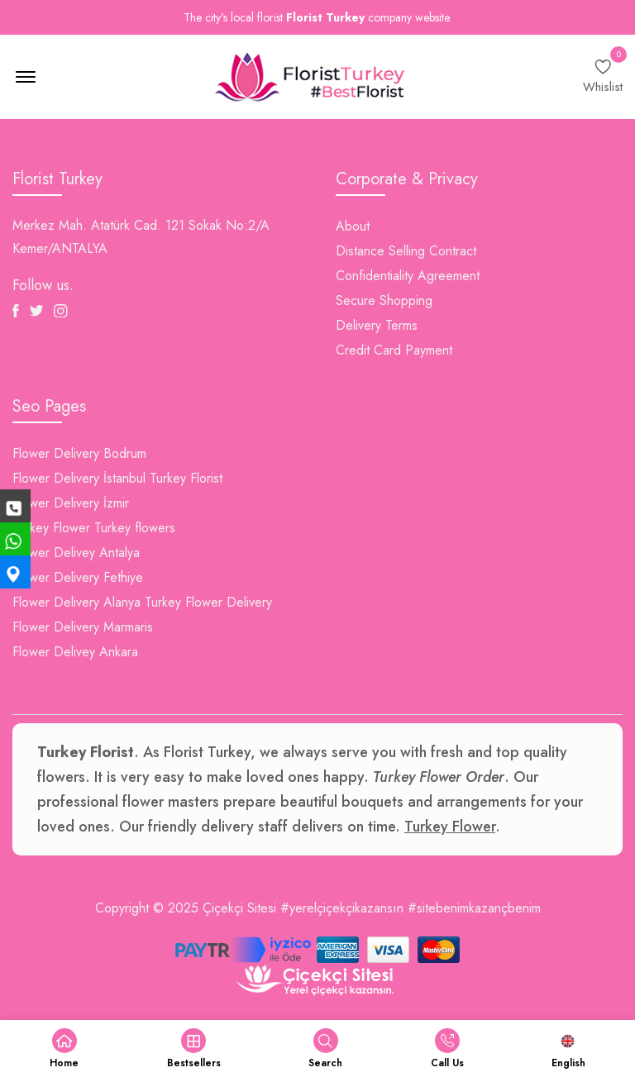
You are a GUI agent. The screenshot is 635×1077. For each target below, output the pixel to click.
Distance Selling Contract (406, 250)
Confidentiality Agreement (408, 275)
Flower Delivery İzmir (70, 502)
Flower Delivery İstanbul (79, 478)
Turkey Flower (51, 527)
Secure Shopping (384, 300)
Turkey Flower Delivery (208, 602)
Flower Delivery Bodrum (79, 453)
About (353, 226)
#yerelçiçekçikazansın (341, 907)
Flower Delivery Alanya (76, 602)
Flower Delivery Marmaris (82, 626)
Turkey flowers (134, 527)
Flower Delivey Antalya (76, 552)
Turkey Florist (186, 478)
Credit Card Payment (394, 350)
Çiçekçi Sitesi (239, 907)
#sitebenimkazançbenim (474, 907)
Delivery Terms (377, 325)
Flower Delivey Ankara (75, 651)
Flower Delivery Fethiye (77, 577)
